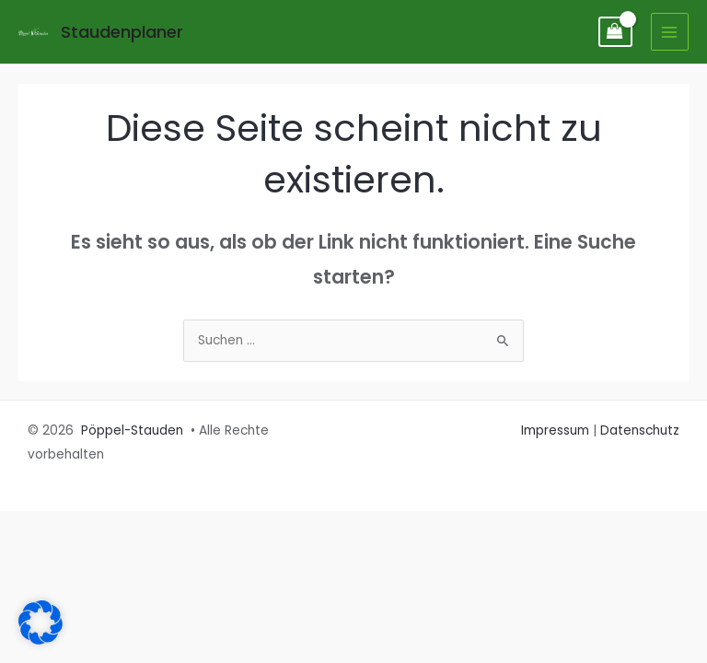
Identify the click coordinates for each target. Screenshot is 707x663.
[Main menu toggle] (670, 32)
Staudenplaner (122, 31)
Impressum (555, 430)
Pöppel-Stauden (132, 430)
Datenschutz (639, 430)
